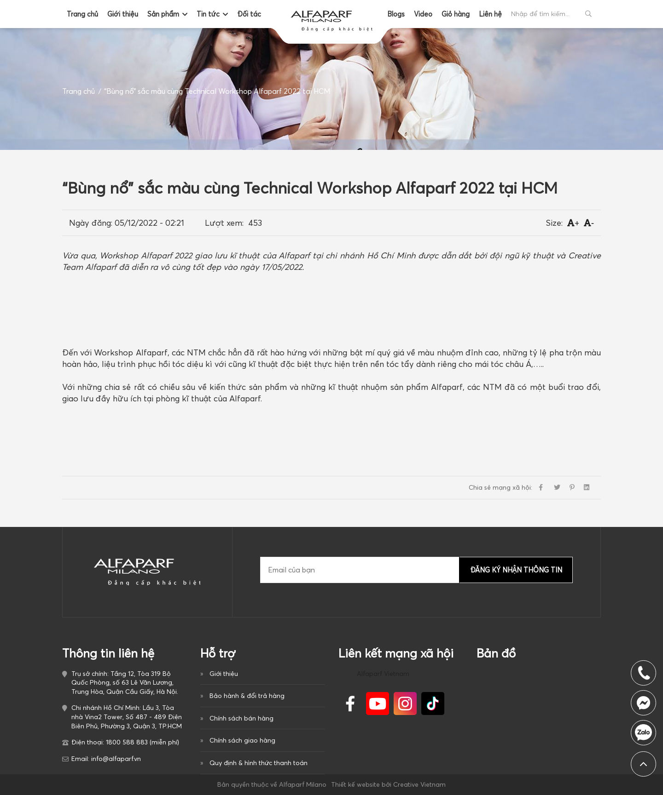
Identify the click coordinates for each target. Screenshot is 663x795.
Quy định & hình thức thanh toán (258, 763)
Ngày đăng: (90, 222)
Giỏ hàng (456, 14)
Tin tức (208, 14)
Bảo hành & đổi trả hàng (247, 696)
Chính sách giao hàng (242, 740)
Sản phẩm (163, 14)
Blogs (396, 14)
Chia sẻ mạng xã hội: (500, 487)
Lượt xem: (224, 222)
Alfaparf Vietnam (383, 673)
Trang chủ (82, 14)
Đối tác (249, 14)
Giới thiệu (122, 14)
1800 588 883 (643, 732)
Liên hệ (490, 14)
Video (423, 14)
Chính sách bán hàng (241, 718)
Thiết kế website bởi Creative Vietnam (388, 784)
